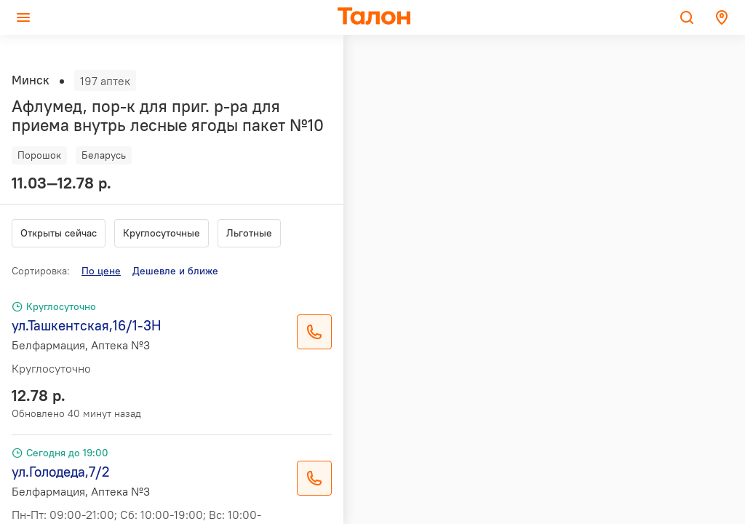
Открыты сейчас (58, 232)
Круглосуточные (161, 232)
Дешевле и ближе (175, 270)
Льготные (249, 232)
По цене (101, 270)
